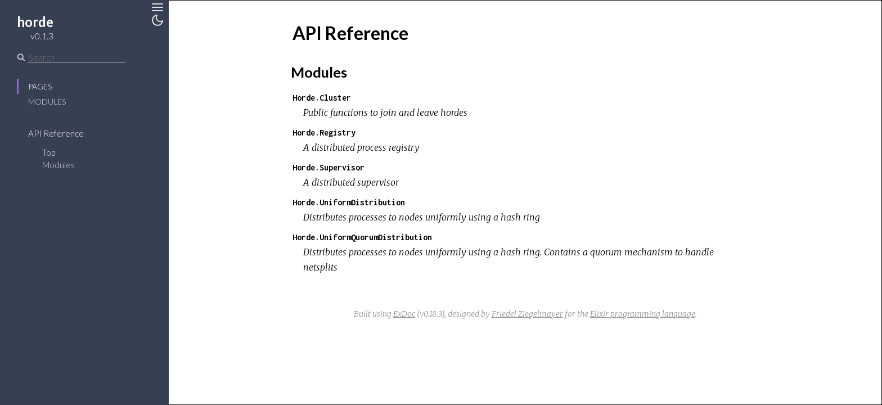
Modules (47, 101)
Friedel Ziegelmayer (527, 314)
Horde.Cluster (321, 97)
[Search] (76, 57)
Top (48, 152)
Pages (40, 86)
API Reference (56, 133)
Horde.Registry (324, 132)
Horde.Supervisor (328, 167)
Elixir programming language (642, 314)
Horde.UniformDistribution (348, 202)
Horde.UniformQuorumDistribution (362, 237)
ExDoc (404, 314)
